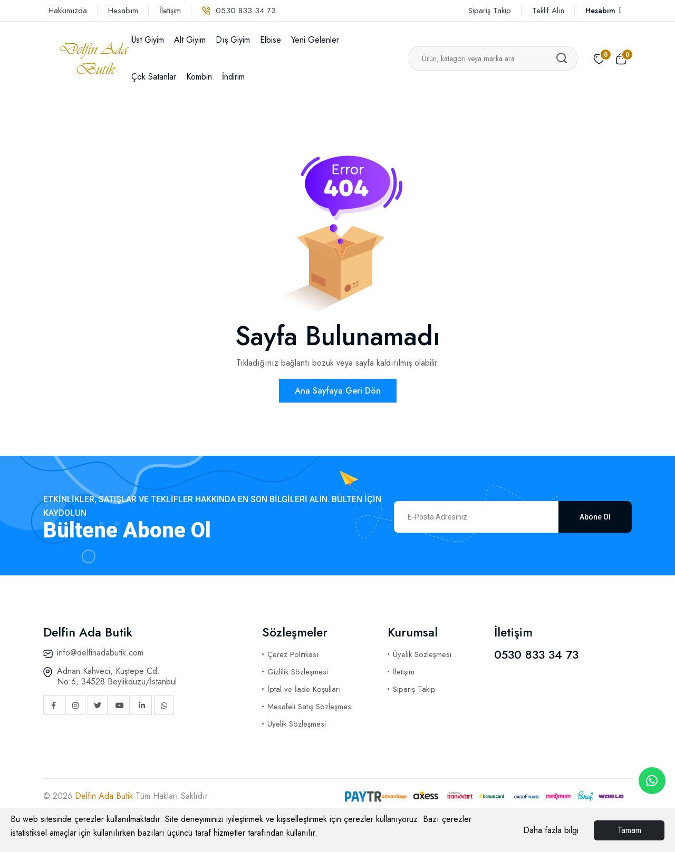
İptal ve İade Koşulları (304, 689)
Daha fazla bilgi (550, 830)
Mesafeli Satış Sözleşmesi (310, 706)
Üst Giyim (147, 40)
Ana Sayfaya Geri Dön (338, 391)
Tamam (629, 830)
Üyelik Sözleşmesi (296, 724)
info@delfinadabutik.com (100, 653)
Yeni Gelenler (315, 40)
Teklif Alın (548, 10)
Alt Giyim (190, 40)
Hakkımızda (68, 10)
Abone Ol (595, 517)
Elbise (270, 40)
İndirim (233, 77)
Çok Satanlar (153, 77)
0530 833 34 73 (239, 10)
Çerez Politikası (293, 654)
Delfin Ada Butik (105, 796)
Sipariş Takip (489, 10)
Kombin (199, 77)
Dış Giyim (233, 40)
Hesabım (123, 10)
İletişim (170, 10)
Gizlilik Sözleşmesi (297, 672)
